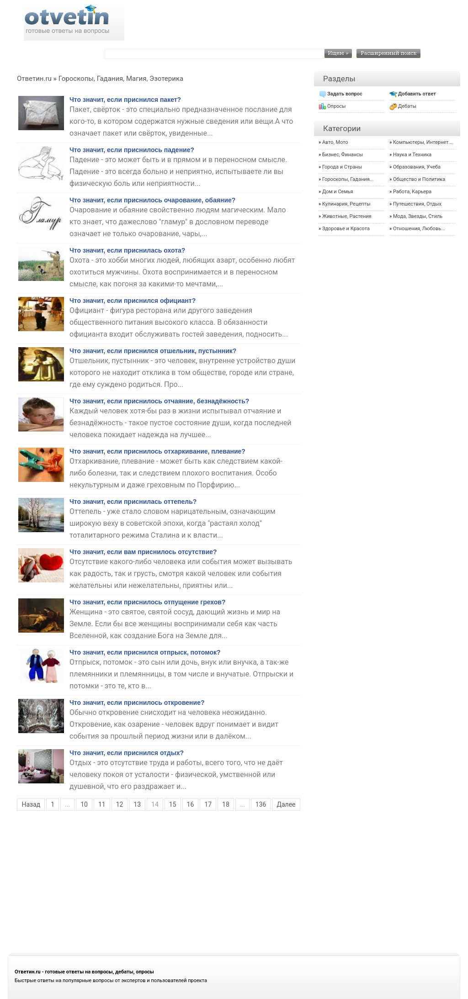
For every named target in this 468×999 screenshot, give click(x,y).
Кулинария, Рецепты (346, 204)
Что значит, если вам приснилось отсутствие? (143, 551)
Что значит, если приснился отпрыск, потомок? (145, 652)
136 (260, 804)
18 (225, 804)
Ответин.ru (34, 78)
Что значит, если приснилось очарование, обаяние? (152, 200)
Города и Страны (342, 167)
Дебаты (407, 106)
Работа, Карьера (412, 192)
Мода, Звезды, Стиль (417, 216)
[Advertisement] (234, 883)
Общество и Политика (419, 179)
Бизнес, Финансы (342, 155)
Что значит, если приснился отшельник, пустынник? (152, 350)
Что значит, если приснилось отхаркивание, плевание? (157, 451)
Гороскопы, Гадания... (348, 179)
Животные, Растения (347, 216)
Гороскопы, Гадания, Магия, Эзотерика (120, 78)
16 (190, 804)
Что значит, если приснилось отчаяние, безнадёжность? (159, 401)
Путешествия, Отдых (417, 204)
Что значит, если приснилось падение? (131, 149)
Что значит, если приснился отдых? (126, 752)
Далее (286, 804)
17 (208, 804)
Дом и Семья (337, 192)
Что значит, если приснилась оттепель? (133, 501)
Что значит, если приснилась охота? (127, 250)
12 (119, 804)
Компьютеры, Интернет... (422, 142)
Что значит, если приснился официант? (132, 300)
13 (137, 804)
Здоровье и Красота (346, 229)
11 (102, 804)
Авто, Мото (335, 142)
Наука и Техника (412, 155)
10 (84, 804)
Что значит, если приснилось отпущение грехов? (147, 602)
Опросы (336, 106)
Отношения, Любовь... (419, 229)
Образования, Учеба (417, 167)
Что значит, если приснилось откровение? (137, 702)
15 (172, 804)
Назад (30, 804)
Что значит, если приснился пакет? (125, 99)
